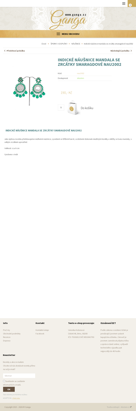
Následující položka (120, 50)
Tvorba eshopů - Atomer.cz (119, 407)
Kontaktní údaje (42, 330)
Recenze (6, 337)
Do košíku (87, 108)
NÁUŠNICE (76, 43)
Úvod (44, 43)
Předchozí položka (16, 50)
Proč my (6, 330)
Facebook (40, 333)
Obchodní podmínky (11, 333)
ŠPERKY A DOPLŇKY (59, 43)
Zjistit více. (16, 398)
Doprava (6, 340)
